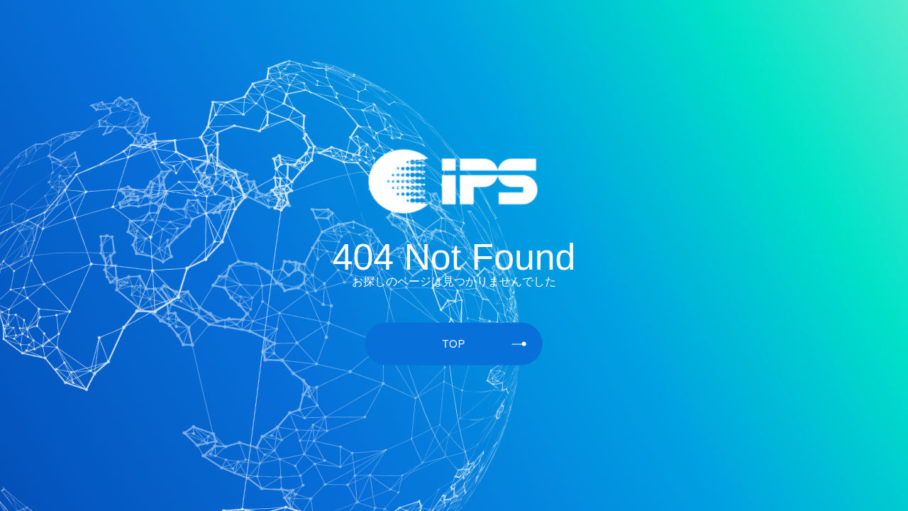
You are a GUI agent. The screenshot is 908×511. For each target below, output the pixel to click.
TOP (484, 343)
